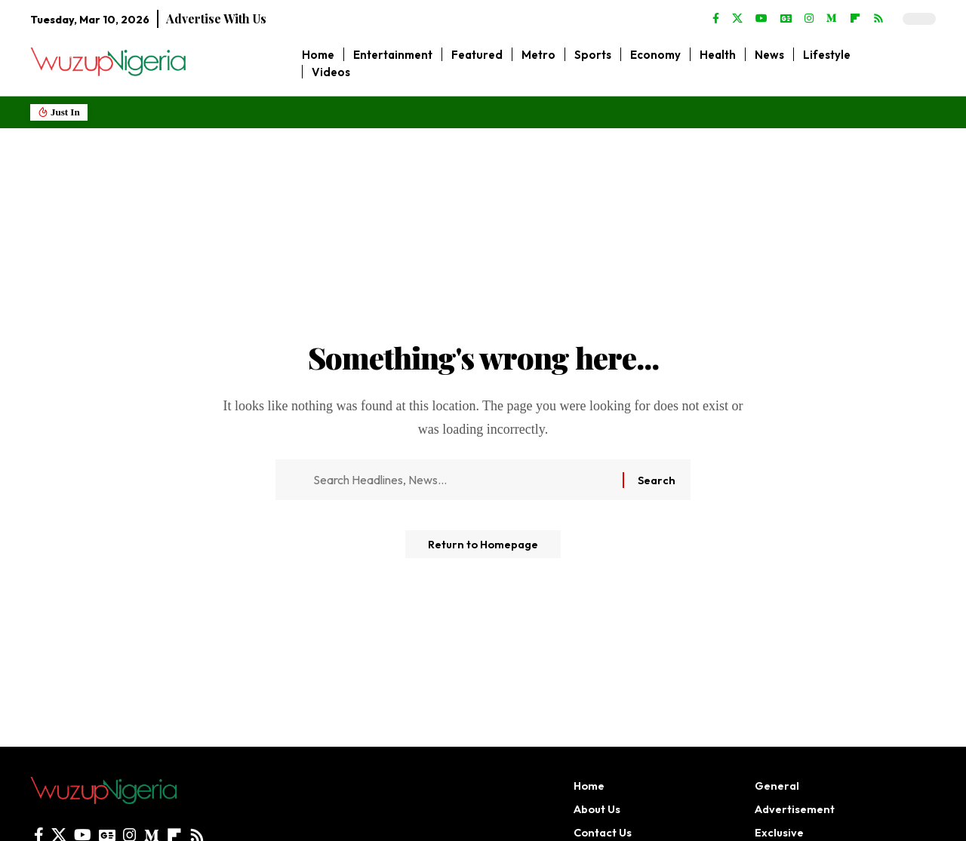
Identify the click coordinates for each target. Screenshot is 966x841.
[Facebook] (716, 19)
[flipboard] (855, 19)
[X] (737, 19)
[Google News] (786, 19)
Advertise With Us (216, 18)
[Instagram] (809, 19)
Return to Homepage (483, 550)
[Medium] (832, 19)
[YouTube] (761, 19)
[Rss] (878, 19)
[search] (925, 63)
